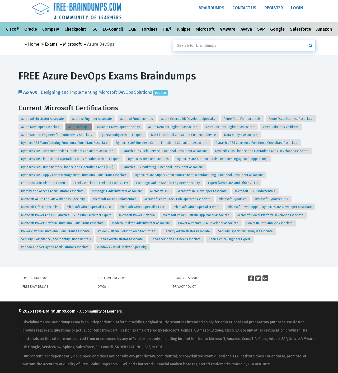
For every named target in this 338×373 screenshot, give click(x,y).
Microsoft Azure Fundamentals (115, 199)
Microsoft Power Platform (137, 215)
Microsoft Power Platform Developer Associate (270, 215)
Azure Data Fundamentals (242, 119)
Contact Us (244, 7)
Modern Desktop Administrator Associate (141, 223)
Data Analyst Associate (241, 135)
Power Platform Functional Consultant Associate (56, 231)
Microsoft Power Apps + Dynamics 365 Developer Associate (270, 207)
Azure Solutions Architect (280, 127)
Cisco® (13, 29)
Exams (51, 44)
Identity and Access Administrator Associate (52, 191)
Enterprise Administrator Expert (43, 183)
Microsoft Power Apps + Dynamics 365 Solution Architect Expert (66, 215)
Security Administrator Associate (187, 231)
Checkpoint (75, 29)
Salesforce (301, 29)
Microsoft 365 (160, 191)
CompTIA (51, 29)
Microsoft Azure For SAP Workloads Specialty (53, 199)
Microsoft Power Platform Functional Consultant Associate (63, 223)
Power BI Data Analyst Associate (269, 223)
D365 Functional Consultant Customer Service (184, 135)
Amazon (324, 29)
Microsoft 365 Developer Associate (202, 191)
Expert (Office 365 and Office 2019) (233, 183)
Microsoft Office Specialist (40, 207)
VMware (228, 29)
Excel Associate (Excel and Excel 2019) (101, 183)
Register (273, 7)
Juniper (184, 29)
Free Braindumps (35, 278)
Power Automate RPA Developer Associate (208, 223)
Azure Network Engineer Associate (173, 127)
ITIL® (168, 29)
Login (297, 7)
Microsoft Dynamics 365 (272, 199)
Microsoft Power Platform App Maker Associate (196, 215)
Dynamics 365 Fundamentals (149, 159)
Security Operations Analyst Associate (246, 231)
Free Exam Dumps (35, 287)
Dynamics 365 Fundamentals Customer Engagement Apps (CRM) (222, 159)
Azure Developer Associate (40, 127)
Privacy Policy (184, 287)
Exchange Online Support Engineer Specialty (168, 183)
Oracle (31, 29)
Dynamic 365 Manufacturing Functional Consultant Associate (65, 143)
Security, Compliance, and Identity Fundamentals (56, 239)
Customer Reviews (112, 278)
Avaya (247, 29)
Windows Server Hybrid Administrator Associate (55, 247)
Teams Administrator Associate (121, 239)
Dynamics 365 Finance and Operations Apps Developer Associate (262, 151)
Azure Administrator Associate (43, 119)
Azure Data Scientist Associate (291, 119)
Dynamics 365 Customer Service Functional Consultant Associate (67, 151)
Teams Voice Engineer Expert (230, 239)
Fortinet (150, 29)
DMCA (102, 287)
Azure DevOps (78, 127)
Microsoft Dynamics (233, 199)
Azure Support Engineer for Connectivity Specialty (57, 135)
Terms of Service (186, 278)
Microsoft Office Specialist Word (197, 207)
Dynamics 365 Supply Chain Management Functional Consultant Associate (74, 175)
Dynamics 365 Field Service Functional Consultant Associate (164, 151)
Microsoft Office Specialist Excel (143, 207)
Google (278, 29)
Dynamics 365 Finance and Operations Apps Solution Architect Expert (71, 159)
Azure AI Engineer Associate (92, 119)
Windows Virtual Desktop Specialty (122, 247)
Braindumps (211, 7)
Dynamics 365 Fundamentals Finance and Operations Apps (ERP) (67, 167)
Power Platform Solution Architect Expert (127, 231)
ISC (94, 29)
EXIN (133, 29)
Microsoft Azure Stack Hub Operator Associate (177, 199)
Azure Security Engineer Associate (230, 127)
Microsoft (206, 29)
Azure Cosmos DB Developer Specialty (188, 119)
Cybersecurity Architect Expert (122, 135)
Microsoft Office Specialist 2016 (89, 207)
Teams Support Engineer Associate (176, 239)
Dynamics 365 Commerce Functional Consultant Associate (256, 143)
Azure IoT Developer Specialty (119, 127)
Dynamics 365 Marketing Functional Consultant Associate (162, 167)
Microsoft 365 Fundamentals (255, 191)
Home (33, 44)
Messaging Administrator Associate (117, 191)
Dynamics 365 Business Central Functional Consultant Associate (162, 143)
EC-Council (113, 29)
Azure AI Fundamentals (137, 119)
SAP (261, 29)
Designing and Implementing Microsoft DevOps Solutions (93, 92)
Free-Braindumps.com (55, 311)
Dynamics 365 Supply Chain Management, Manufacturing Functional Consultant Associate (199, 175)
